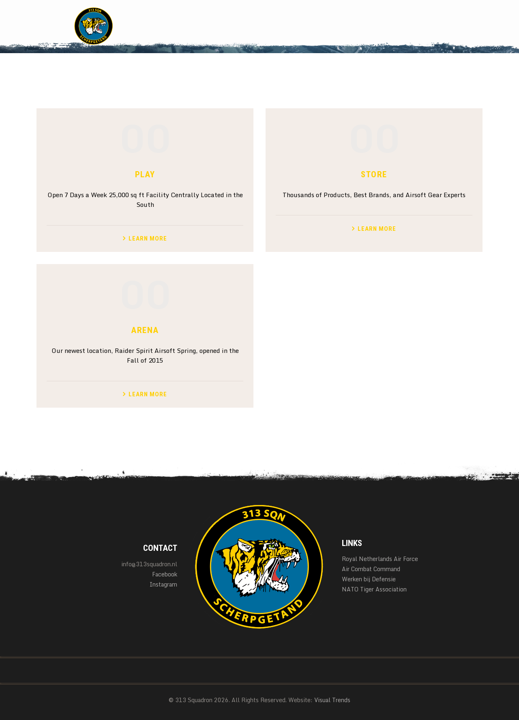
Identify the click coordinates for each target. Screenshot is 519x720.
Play (145, 174)
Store (374, 174)
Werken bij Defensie (369, 579)
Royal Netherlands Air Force (380, 558)
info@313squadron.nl (149, 564)
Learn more (148, 238)
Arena (145, 330)
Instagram (163, 584)
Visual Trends (332, 700)
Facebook (164, 574)
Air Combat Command (371, 569)
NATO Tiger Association (374, 589)
